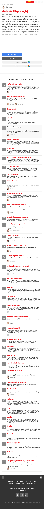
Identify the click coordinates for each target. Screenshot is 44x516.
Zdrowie (22, 488)
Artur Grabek (12, 274)
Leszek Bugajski (12, 380)
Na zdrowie (11, 349)
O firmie (11, 495)
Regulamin (32, 495)
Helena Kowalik (12, 241)
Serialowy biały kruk (14, 393)
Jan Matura (12, 313)
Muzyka (9, 422)
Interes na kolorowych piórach (17, 246)
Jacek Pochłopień (12, 88)
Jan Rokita (11, 187)
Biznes (17, 488)
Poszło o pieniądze (13, 235)
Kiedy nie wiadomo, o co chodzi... (19, 204)
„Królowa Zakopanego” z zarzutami (19, 267)
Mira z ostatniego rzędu (15, 193)
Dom (35, 488)
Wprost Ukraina (31, 490)
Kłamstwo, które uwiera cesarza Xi (19, 319)
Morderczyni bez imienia (15, 342)
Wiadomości (11, 488)
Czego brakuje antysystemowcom (18, 217)
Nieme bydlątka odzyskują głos (18, 224)
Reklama (27, 495)
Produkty (22, 492)
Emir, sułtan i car (13, 180)
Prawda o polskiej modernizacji (18, 386)
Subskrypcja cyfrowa (21, 495)
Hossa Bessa (11, 298)
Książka (10, 431)
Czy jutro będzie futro (14, 165)
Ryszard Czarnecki (13, 475)
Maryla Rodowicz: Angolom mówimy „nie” (21, 156)
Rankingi (23, 490)
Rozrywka (11, 490)
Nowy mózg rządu (13, 173)
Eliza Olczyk (12, 101)
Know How (10, 289)
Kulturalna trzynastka (14, 449)
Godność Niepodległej (14, 125)
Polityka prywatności (22, 497)
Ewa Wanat (11, 212)
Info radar (10, 116)
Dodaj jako (20, 63)
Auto (31, 488)
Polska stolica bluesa (14, 307)
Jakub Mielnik (12, 325)
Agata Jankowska (13, 251)
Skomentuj (33, 54)
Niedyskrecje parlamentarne (17, 94)
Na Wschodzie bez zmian (15, 81)
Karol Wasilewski (12, 262)
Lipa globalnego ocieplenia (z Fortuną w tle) (22, 467)
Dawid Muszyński (12, 398)
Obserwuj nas (20, 58)
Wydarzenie (11, 403)
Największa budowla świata (16, 366)
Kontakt (15, 495)
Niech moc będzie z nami (15, 280)
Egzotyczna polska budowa (16, 256)
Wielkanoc (10, 458)
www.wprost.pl (39, 511)
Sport (27, 488)
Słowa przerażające (14, 137)
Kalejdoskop (11, 440)
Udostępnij (13, 54)
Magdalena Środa (12, 132)
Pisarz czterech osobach (15, 374)
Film (8, 412)
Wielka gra (10, 147)
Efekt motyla (11, 358)
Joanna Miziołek (20, 101)
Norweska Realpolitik (14, 330)
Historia (18, 490)
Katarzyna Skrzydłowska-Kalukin (15, 230)
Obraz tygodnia (12, 106)
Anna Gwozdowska (13, 337)
